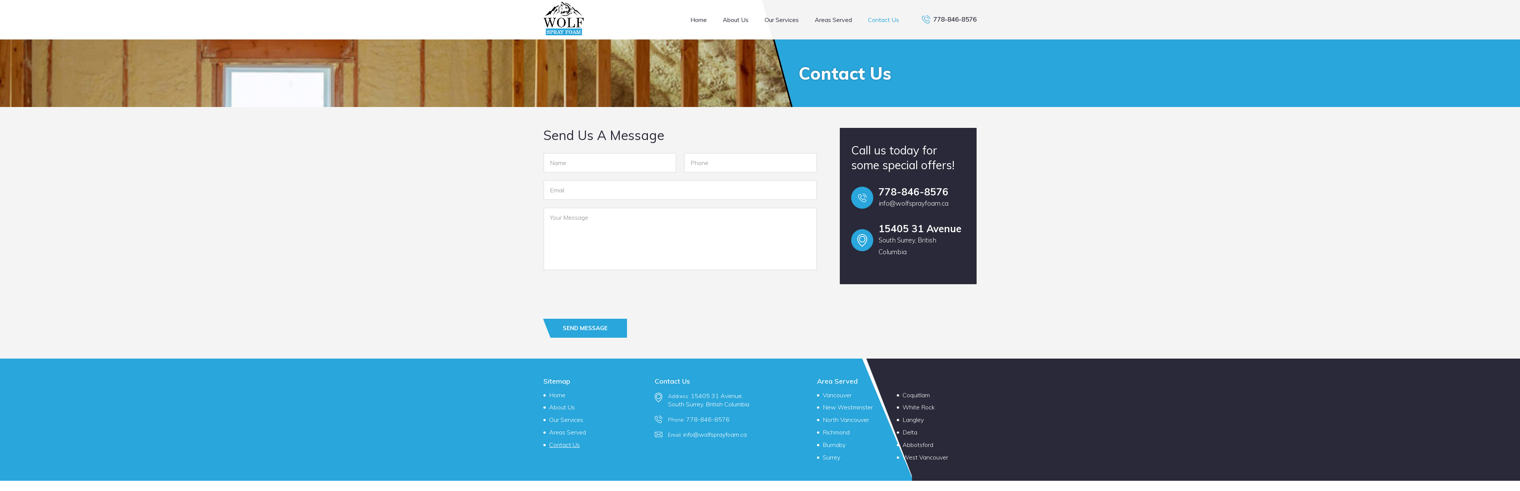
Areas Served (833, 20)
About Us (736, 20)
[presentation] (601, 292)
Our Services (782, 20)
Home (698, 20)
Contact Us (883, 20)
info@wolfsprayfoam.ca (913, 203)
